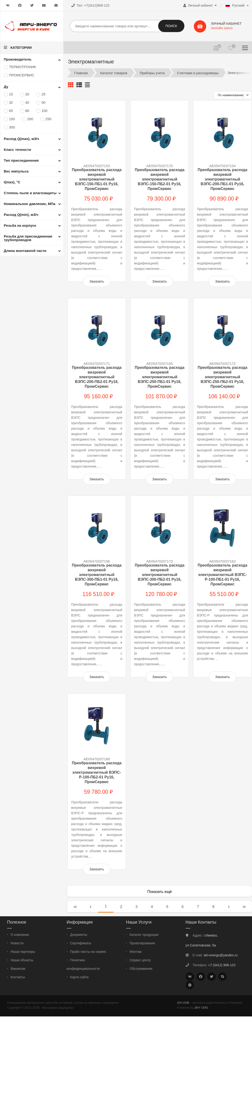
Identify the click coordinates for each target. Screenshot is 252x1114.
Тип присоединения (21, 160)
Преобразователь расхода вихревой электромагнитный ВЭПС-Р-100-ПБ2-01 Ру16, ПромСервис (97, 772)
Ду (6, 87)
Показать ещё (159, 892)
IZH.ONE (183, 1002)
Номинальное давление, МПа (29, 204)
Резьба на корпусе (20, 225)
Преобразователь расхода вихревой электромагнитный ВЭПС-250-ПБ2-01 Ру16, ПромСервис (222, 377)
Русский (235, 5)
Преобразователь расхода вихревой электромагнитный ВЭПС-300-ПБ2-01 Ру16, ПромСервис (159, 574)
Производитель (17, 59)
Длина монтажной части (25, 251)
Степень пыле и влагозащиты (30, 193)
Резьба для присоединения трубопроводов (28, 238)
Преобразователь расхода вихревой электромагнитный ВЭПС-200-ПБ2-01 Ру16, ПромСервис (97, 377)
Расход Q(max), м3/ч (21, 139)
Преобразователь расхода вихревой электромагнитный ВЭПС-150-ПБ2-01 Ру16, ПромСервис (159, 179)
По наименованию (231, 95)
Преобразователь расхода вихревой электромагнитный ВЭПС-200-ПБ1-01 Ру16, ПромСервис (222, 179)
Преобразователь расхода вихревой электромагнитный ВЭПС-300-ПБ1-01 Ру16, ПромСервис (97, 574)
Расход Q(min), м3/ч (21, 215)
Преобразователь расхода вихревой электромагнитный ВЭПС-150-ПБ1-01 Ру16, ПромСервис (97, 179)
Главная (81, 73)
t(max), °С (12, 182)
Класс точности (17, 150)
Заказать (96, 281)
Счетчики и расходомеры (197, 73)
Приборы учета (152, 73)
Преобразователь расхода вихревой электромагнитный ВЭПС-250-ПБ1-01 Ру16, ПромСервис (159, 377)
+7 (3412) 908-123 (221, 965)
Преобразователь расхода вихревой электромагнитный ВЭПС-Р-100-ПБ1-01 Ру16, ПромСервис (222, 574)
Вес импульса (16, 171)
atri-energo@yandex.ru (221, 955)
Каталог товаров (113, 73)
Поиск (171, 26)
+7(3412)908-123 (96, 5)
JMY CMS (201, 1007)
